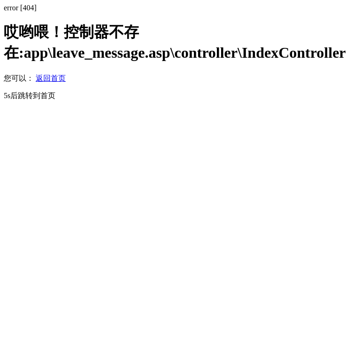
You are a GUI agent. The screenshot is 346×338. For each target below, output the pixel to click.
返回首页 (51, 78)
